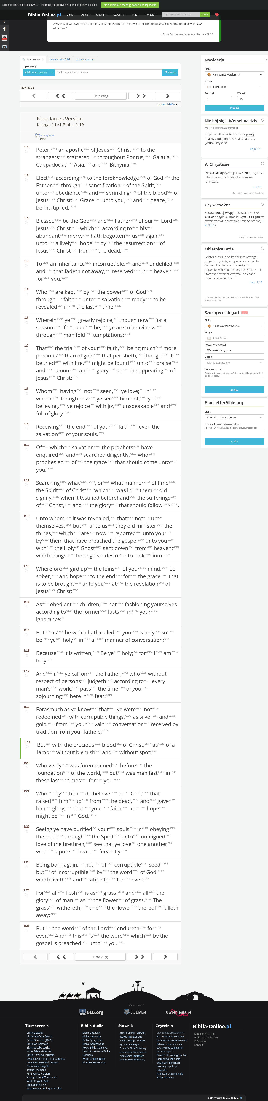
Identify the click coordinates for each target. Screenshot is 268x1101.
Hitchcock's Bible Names (133, 1052)
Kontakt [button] (151, 14)
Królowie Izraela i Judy (170, 1073)
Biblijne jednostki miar (169, 1044)
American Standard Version (42, 1062)
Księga (208, 81)
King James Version (38, 1073)
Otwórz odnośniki (60, 59)
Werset (241, 93)
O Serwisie (200, 1041)
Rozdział (209, 93)
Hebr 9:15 (255, 282)
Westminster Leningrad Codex (44, 1088)
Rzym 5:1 (255, 149)
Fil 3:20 (256, 187)
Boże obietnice (165, 1077)
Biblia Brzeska (35, 1032)
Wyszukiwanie (33, 59)
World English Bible (38, 1081)
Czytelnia (120, 14)
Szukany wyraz (213, 369)
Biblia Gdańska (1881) (39, 1040)
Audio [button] (86, 14)
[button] (234, 74)
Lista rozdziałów (168, 104)
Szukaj (205, 14)
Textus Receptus (36, 1069)
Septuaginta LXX (36, 1084)
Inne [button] (136, 14)
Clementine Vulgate (38, 1066)
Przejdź (234, 107)
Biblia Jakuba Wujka (38, 1047)
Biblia (71, 14)
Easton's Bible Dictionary (133, 1048)
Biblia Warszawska (37, 1043)
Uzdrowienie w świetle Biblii (171, 1040)
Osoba (208, 356)
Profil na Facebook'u (206, 1037)
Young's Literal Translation (42, 1077)
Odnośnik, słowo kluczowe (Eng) (222, 424)
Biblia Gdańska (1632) (39, 1036)
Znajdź (234, 389)
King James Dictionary (132, 1055)
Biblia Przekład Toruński (40, 1055)
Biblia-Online (44, 14)
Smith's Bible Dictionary (132, 1059)
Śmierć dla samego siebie (172, 1055)
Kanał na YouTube (204, 1033)
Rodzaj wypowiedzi (215, 344)
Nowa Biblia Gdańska (39, 1051)
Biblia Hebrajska (91, 1036)
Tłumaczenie (29, 66)
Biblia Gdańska (91, 1032)
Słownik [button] (102, 14)
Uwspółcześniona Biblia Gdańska (46, 1058)
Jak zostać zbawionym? (170, 1032)
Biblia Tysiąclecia (92, 1040)
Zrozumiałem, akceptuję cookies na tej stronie (129, 5)
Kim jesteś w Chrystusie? (170, 1036)
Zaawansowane (85, 59)
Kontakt (198, 1045)
